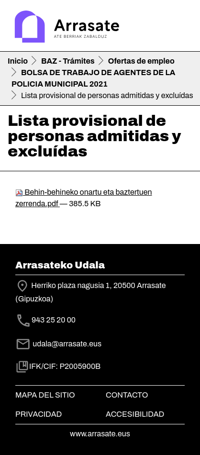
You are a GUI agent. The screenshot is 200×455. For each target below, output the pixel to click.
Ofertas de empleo (141, 61)
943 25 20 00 (54, 320)
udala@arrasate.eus (58, 344)
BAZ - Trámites (68, 61)
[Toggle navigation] (179, 27)
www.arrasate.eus (100, 434)
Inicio (18, 61)
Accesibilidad (135, 414)
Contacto (127, 395)
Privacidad (38, 414)
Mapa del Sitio (45, 395)
